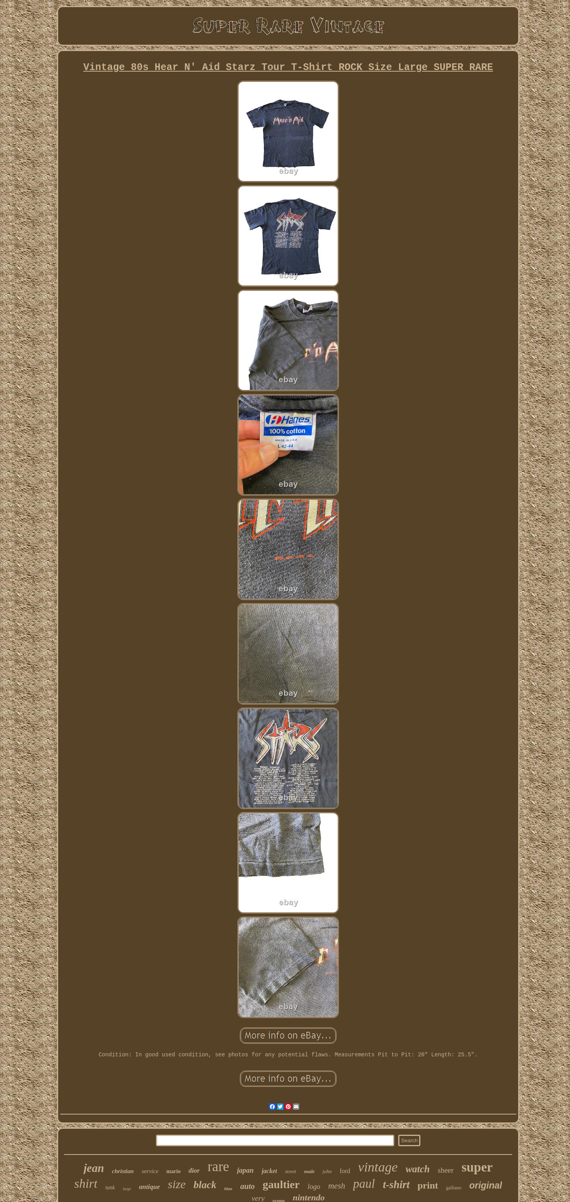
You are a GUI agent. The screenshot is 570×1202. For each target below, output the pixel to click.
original (485, 1185)
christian (123, 1171)
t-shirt (396, 1185)
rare (218, 1166)
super (477, 1167)
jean (94, 1168)
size (177, 1184)
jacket (269, 1171)
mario (173, 1171)
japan (245, 1170)
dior (194, 1170)
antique (149, 1187)
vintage (378, 1167)
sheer (446, 1170)
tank (110, 1188)
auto (247, 1186)
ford (345, 1171)
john (327, 1171)
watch (418, 1169)
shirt (86, 1183)
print (428, 1185)
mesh (336, 1186)
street (290, 1171)
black (205, 1185)
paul (364, 1184)
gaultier (281, 1184)
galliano (454, 1188)
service (150, 1171)
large (127, 1189)
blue (228, 1188)
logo (314, 1187)
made (309, 1171)
